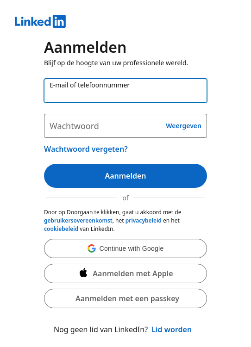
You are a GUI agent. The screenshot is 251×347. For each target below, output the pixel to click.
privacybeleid (144, 220)
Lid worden (171, 329)
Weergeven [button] (183, 125)
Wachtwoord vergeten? (86, 149)
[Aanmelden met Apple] (125, 273)
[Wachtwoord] (125, 126)
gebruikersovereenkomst (78, 220)
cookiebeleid (61, 229)
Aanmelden (125, 176)
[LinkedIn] (125, 23)
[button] (125, 248)
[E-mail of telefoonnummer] (125, 91)
